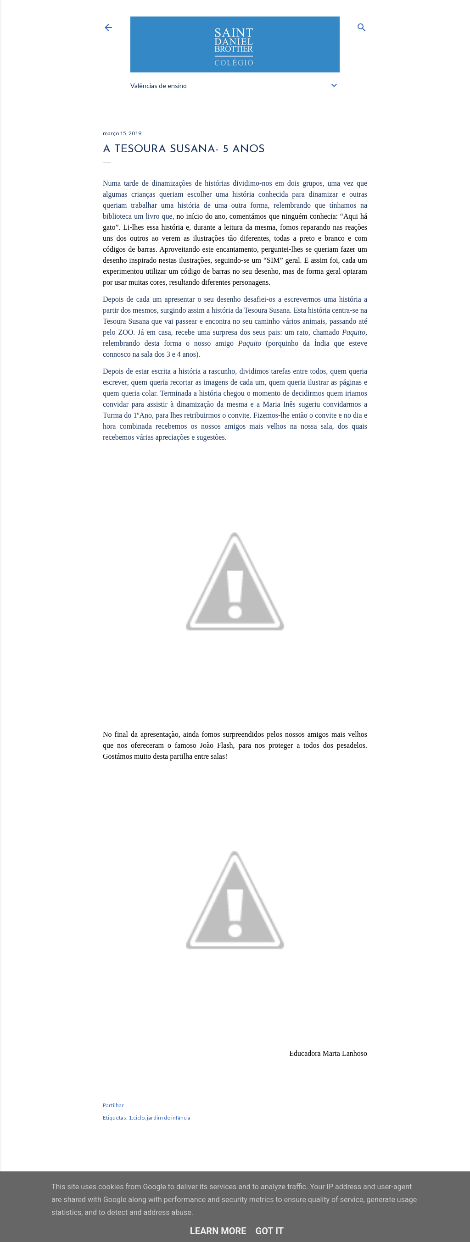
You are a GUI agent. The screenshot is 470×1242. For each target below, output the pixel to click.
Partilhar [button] (113, 1105)
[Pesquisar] (361, 25)
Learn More (218, 1230)
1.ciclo (137, 1117)
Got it (270, 1230)
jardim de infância (168, 1117)
